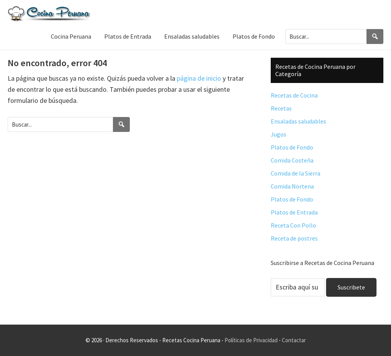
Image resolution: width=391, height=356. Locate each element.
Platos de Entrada (294, 212)
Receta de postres (294, 238)
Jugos (278, 134)
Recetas (281, 108)
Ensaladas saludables (298, 121)
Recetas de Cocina (294, 95)
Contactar (294, 340)
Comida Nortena (292, 186)
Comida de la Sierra (295, 173)
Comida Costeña (292, 160)
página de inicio (199, 78)
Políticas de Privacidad (251, 340)
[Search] (375, 36)
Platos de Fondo (292, 147)
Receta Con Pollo (293, 225)
